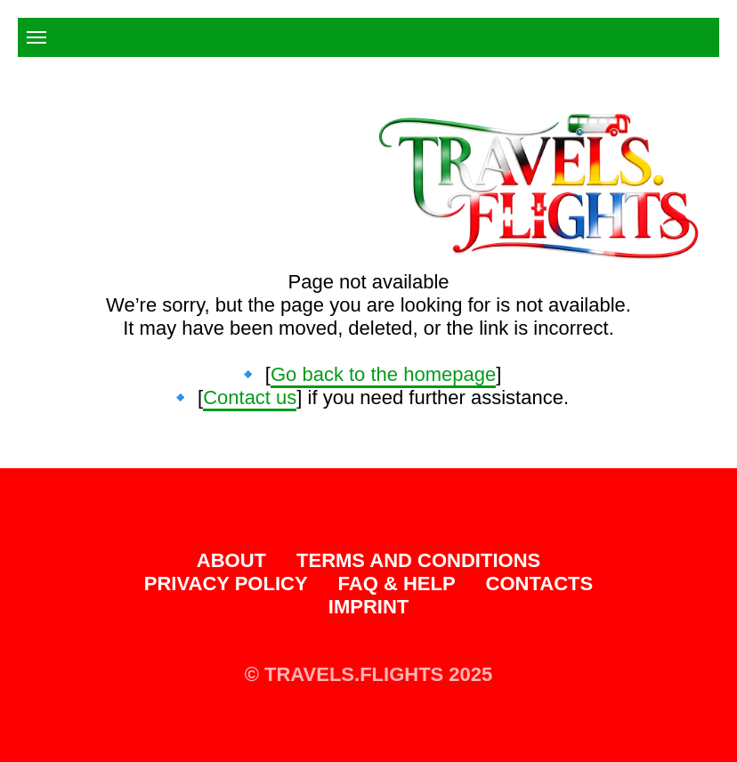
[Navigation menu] (36, 37)
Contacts (540, 583)
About (231, 560)
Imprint (368, 607)
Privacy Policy (226, 583)
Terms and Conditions (418, 560)
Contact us (249, 397)
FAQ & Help (397, 583)
